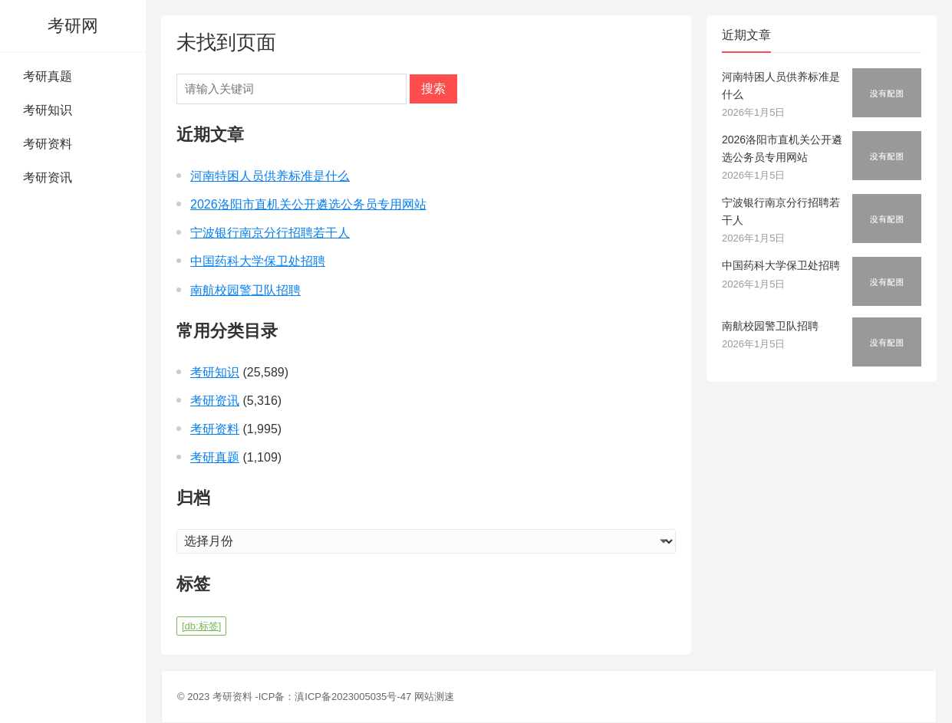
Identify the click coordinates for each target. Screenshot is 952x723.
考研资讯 (47, 177)
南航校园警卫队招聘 (245, 290)
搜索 (433, 88)
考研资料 (47, 143)
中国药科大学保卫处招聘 (257, 261)
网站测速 (434, 696)
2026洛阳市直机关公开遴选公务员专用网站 (308, 204)
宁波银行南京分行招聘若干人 (270, 232)
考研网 (73, 25)
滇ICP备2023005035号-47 (353, 696)
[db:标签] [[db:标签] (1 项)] (201, 626)
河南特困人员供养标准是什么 (270, 175)
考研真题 (47, 76)
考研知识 (47, 110)
